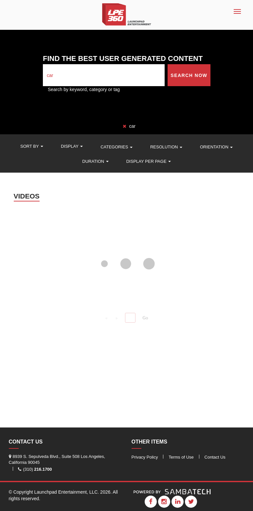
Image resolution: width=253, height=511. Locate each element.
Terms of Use (181, 457)
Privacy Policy (145, 457)
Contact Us (215, 457)
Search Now (189, 75)
